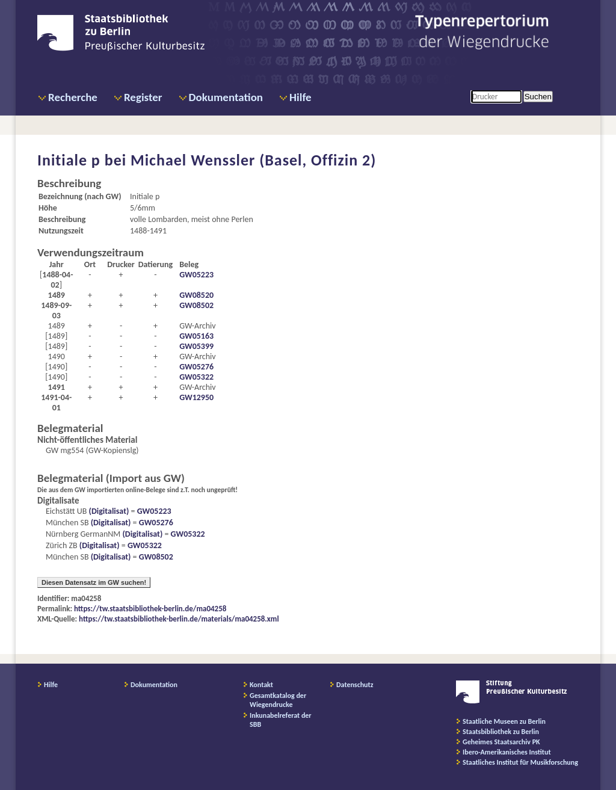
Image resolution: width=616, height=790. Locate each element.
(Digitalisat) (108, 511)
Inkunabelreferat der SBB (281, 720)
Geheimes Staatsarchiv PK (501, 742)
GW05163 (196, 336)
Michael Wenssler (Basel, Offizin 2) (253, 160)
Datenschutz (355, 684)
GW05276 (196, 367)
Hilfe (300, 97)
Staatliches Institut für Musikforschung (520, 762)
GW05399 (196, 346)
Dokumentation (226, 97)
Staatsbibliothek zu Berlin (501, 731)
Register (143, 97)
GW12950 (196, 397)
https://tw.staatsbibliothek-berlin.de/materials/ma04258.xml (179, 618)
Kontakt (261, 684)
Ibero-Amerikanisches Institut (507, 752)
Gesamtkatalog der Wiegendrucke (278, 700)
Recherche (72, 97)
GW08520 (196, 295)
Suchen (538, 96)
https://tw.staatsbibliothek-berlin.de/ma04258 (150, 608)
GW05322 (196, 377)
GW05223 (196, 275)
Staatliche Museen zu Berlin (504, 721)
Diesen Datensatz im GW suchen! (94, 582)
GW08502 (196, 305)
